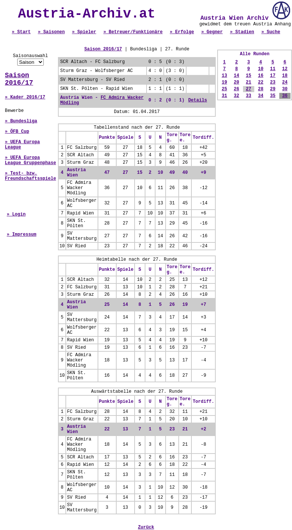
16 (260, 75)
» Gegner (212, 32)
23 (272, 82)
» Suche (270, 32)
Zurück (146, 527)
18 (285, 75)
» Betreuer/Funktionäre (132, 32)
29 (272, 89)
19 (224, 82)
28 (260, 89)
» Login (16, 214)
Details (197, 100)
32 (236, 95)
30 (285, 89)
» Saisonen (51, 32)
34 (260, 95)
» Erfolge (182, 32)
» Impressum (21, 234)
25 (224, 89)
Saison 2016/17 (19, 79)
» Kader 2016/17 (25, 97)
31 (224, 95)
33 (248, 95)
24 (285, 82)
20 (236, 82)
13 (224, 75)
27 (248, 89)
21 (248, 82)
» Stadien (242, 32)
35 (272, 95)
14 (236, 75)
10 (260, 69)
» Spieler (84, 32)
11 (272, 69)
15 (248, 75)
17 (272, 75)
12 (285, 69)
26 (236, 89)
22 (260, 82)
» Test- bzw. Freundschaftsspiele (30, 176)
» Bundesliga (21, 121)
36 (285, 95)
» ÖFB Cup (17, 131)
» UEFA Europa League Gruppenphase (30, 160)
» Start (21, 32)
